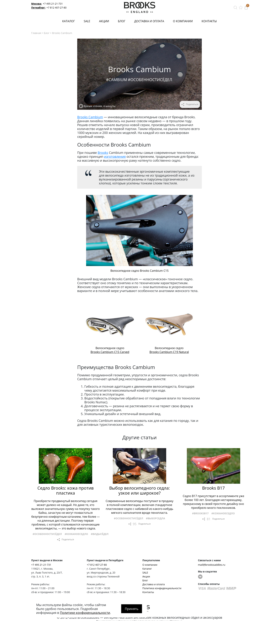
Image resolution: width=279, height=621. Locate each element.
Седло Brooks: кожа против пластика (65, 490)
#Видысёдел (100, 534)
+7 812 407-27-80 (56, 7)
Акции (104, 21)
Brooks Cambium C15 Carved (110, 352)
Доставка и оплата (149, 21)
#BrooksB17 (200, 513)
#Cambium (116, 79)
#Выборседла (155, 518)
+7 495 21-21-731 (53, 3)
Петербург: (38, 7)
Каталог (68, 21)
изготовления (115, 156)
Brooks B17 (213, 487)
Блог (121, 21)
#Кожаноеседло (76, 534)
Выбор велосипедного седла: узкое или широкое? (139, 490)
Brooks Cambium (90, 117)
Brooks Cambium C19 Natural (169, 352)
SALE (87, 21)
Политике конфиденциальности (85, 613)
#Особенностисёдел (150, 79)
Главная (36, 33)
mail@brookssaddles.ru (211, 564)
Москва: (36, 3)
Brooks (103, 152)
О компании (183, 21)
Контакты (209, 21)
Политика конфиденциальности (161, 588)
